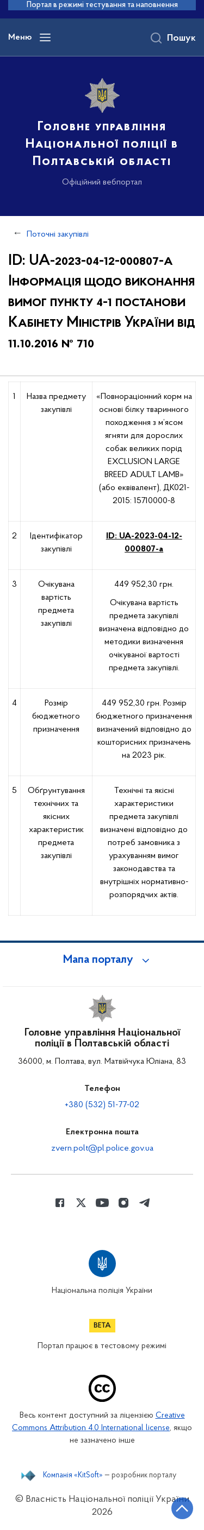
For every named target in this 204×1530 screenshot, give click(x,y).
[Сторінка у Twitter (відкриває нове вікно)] (81, 1202)
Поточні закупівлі (58, 234)
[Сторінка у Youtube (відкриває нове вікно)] (102, 1202)
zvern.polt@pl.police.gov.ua (102, 1148)
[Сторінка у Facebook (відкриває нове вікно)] (59, 1202)
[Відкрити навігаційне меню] (45, 37)
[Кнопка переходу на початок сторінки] (182, 1508)
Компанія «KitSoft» (73, 1476)
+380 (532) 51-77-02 (102, 1105)
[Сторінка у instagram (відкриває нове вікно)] (123, 1202)
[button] (102, 960)
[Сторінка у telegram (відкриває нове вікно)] (144, 1202)
